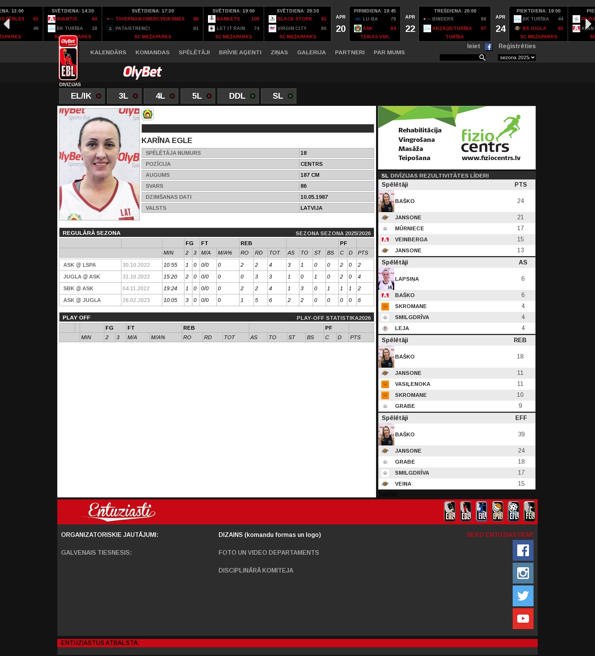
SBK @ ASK (78, 288)
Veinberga (411, 239)
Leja (401, 328)
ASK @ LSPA (79, 265)
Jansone (408, 217)
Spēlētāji (194, 52)
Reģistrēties (517, 46)
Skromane (410, 306)
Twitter (387, 494)
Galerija (311, 52)
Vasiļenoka (412, 384)
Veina (402, 484)
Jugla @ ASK (81, 277)
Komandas (152, 52)
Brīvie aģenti (240, 52)
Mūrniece (409, 228)
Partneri (350, 52)
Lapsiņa (406, 279)
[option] (72, 24)
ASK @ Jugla (82, 300)
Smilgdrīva (411, 317)
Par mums (389, 52)
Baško (404, 201)
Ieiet (473, 46)
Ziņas (279, 52)
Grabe (404, 406)
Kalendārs (108, 52)
